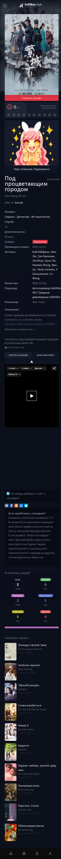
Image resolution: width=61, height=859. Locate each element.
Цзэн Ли (50, 260)
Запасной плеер (45, 355)
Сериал (9, 216)
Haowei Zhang (41, 265)
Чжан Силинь (46, 269)
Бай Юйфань (40, 252)
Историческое (40, 216)
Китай (19, 202)
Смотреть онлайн (31, 98)
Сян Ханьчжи (46, 256)
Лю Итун (38, 260)
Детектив (23, 216)
